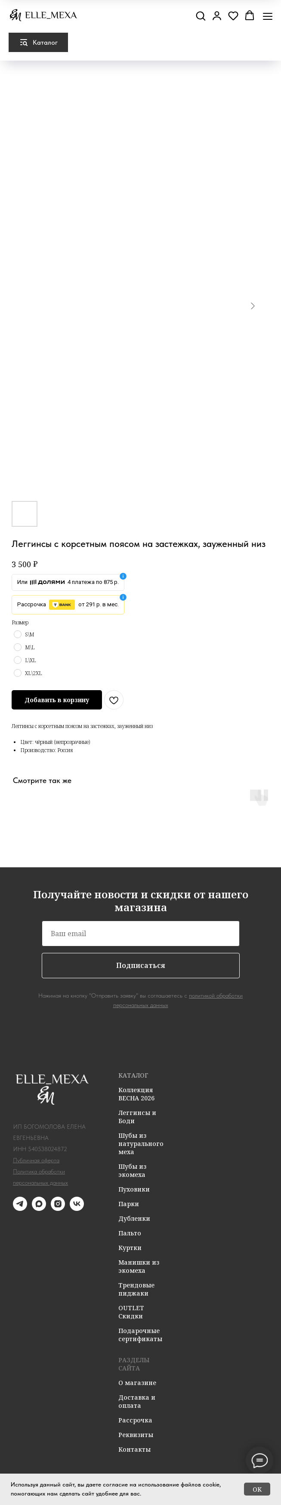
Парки (128, 1204)
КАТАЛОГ (133, 1075)
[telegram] (20, 1208)
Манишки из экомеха (138, 1266)
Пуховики (134, 1189)
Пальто (129, 1233)
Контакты (134, 1449)
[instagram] (58, 1208)
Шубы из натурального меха (141, 1143)
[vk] (77, 1208)
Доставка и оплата (136, 1401)
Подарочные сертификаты (140, 1335)
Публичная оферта (36, 1160)
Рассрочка (135, 1420)
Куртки (130, 1248)
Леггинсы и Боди (137, 1117)
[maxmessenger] (39, 1208)
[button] (200, 15)
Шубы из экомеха (132, 1170)
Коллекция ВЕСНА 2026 (136, 1094)
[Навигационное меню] (267, 16)
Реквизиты (135, 1435)
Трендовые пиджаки (136, 1289)
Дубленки (134, 1218)
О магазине (137, 1383)
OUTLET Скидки (131, 1312)
